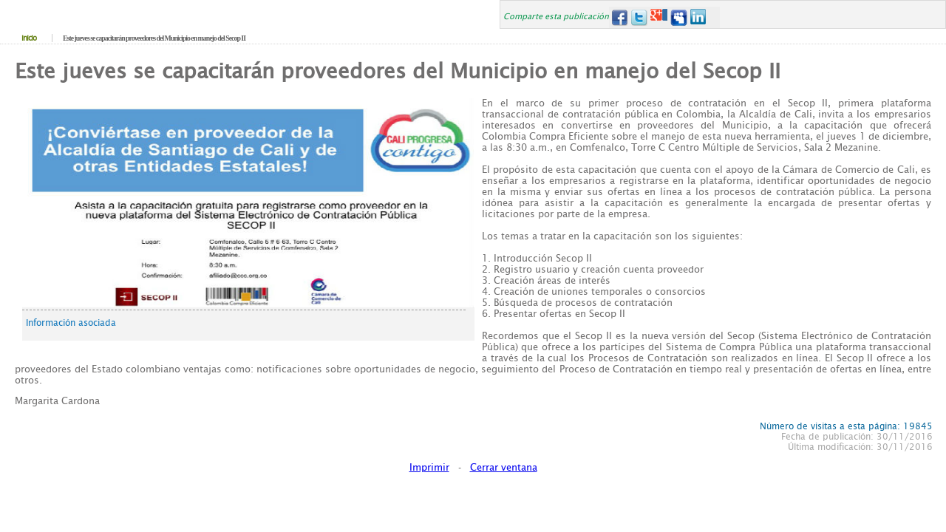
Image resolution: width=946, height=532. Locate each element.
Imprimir (429, 467)
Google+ (658, 17)
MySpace (678, 17)
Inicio (28, 38)
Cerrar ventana (503, 467)
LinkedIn (698, 17)
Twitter (638, 17)
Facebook (618, 17)
